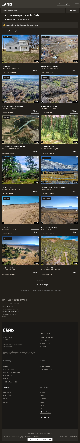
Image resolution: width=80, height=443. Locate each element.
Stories (43, 405)
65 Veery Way (7, 228)
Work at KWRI (8, 369)
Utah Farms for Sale (7, 306)
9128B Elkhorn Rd (9, 268)
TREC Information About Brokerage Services (12, 344)
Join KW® (43, 392)
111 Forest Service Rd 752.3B (13, 147)
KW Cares (43, 399)
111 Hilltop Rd (47, 268)
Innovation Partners (11, 372)
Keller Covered (46, 366)
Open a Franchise (10, 382)
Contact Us (44, 347)
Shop (41, 408)
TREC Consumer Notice (8, 346)
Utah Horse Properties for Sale (10, 311)
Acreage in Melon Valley (12, 106)
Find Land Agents (46, 337)
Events (42, 396)
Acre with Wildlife (49, 106)
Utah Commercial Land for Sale (10, 304)
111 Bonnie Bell (47, 147)
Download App (8, 392)
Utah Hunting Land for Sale (9, 314)
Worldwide (7, 376)
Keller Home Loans (47, 369)
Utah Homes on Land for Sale (10, 309)
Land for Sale (45, 334)
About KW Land (45, 340)
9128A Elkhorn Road (49, 228)
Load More (40, 280)
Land (5, 399)
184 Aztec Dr (7, 187)
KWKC (42, 402)
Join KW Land (45, 343)
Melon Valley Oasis (49, 66)
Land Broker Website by (68, 436)
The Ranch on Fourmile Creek (53, 187)
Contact (6, 379)
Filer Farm (6, 66)
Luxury (6, 402)
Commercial (7, 396)
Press (5, 366)
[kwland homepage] (8, 330)
